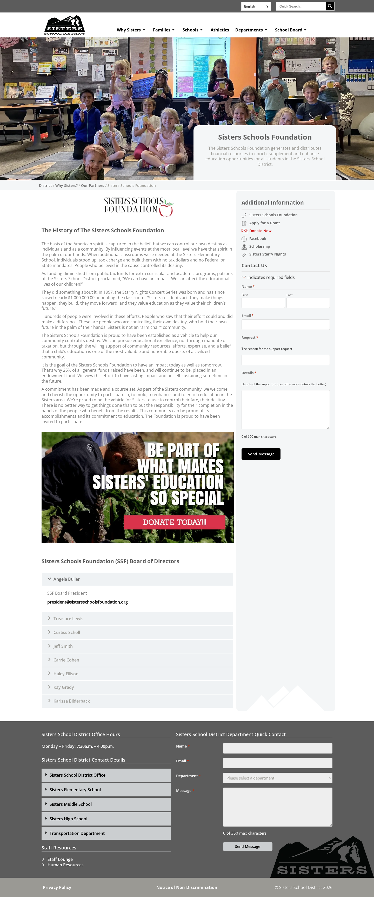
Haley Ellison (66, 674)
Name (182, 746)
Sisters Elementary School (75, 790)
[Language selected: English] (256, 6)
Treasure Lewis (68, 618)
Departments (251, 30)
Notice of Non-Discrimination (186, 887)
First (245, 295)
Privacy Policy (57, 887)
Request (250, 337)
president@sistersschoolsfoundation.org (87, 602)
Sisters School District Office (77, 775)
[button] (137, 579)
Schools (193, 30)
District (45, 185)
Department (188, 776)
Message (185, 791)
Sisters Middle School (71, 804)
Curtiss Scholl (67, 632)
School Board (291, 30)
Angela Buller (67, 579)
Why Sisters (131, 30)
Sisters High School (68, 819)
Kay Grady (64, 687)
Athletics (220, 30)
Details (249, 373)
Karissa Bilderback (72, 701)
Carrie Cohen (66, 660)
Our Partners (92, 185)
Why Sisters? (66, 185)
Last (289, 295)
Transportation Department (77, 833)
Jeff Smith (63, 646)
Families (164, 30)
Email (247, 315)
